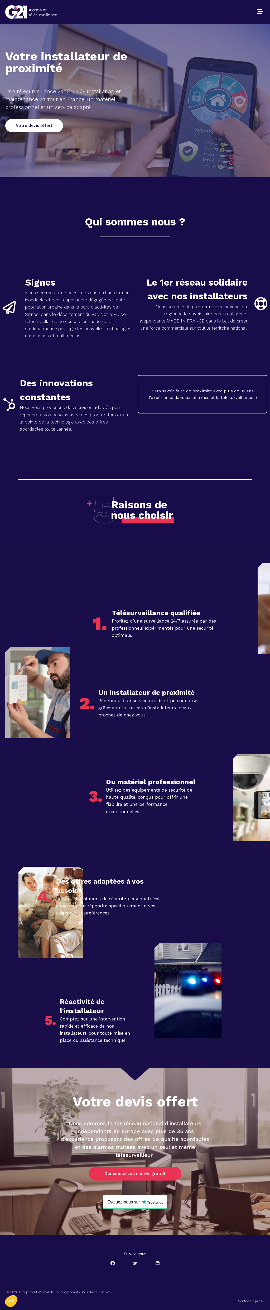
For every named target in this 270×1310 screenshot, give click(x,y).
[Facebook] (112, 1263)
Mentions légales (250, 1301)
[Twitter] (135, 1263)
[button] (260, 12)
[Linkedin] (157, 1263)
